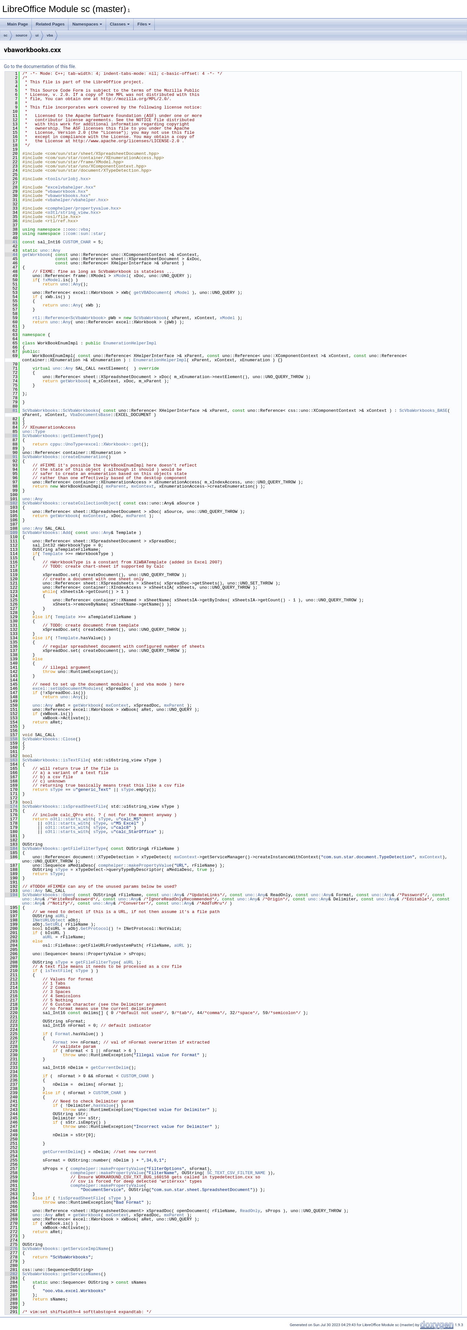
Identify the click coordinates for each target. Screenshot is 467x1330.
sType (56, 789)
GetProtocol (94, 928)
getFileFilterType (97, 962)
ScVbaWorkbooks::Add (46, 533)
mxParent (116, 486)
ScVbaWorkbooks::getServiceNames (61, 1274)
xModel (121, 276)
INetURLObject (48, 920)
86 (11, 436)
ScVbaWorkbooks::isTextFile (55, 760)
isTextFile (57, 971)
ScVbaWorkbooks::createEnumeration (64, 457)
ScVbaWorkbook (150, 318)
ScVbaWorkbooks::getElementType (60, 436)
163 (11, 760)
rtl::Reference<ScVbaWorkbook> (69, 318)
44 (11, 255)
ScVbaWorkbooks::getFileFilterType (64, 848)
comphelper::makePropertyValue (135, 865)
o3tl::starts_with (71, 819)
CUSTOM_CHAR (77, 242)
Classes (120, 24)
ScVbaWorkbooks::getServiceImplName (65, 1249)
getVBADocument (151, 292)
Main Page (17, 24)
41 (11, 242)
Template (52, 554)
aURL (60, 916)
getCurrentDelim (110, 1067)
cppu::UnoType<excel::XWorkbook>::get (95, 444)
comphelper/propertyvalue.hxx (83, 208)
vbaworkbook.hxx (67, 191)
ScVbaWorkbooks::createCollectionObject (70, 503)
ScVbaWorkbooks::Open (47, 895)
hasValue (103, 1105)
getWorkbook (36, 255)
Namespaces (87, 24)
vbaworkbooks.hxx (68, 196)
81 (11, 410)
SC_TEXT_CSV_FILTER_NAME (236, 1173)
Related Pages (50, 24)
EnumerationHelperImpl (130, 343)
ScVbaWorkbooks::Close (49, 739)
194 (11, 895)
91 (11, 457)
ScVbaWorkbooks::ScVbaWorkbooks (60, 410)
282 (11, 1274)
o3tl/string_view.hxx (73, 212)
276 (11, 1249)
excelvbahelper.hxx (70, 187)
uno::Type (33, 431)
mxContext (142, 486)
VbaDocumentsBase (90, 415)
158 (11, 739)
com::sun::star (85, 234)
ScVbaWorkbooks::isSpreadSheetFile (64, 806)
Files (144, 24)
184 (11, 848)
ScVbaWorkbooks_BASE (423, 410)
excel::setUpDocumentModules (66, 688)
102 (11, 503)
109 (11, 533)
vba (50, 35)
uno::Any (50, 250)
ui (37, 35)
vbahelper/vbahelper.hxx (77, 200)
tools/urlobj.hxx (68, 179)
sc (5, 35)
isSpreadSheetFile (81, 1198)
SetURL (52, 924)
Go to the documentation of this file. (40, 66)
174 (11, 806)
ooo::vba (78, 229)
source (21, 35)
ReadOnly (250, 1211)
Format (62, 1034)
